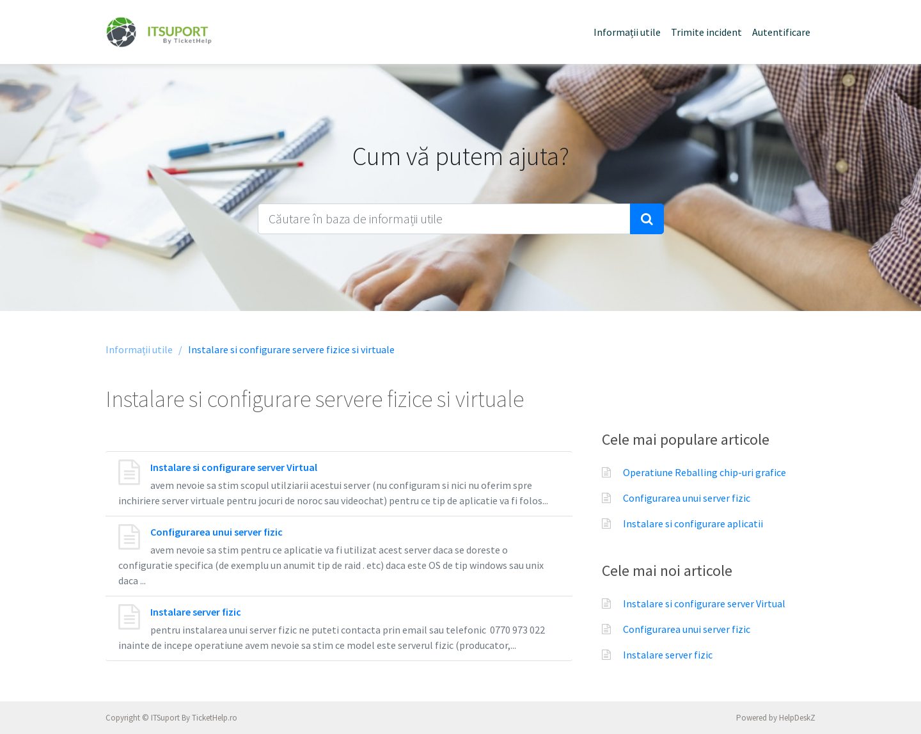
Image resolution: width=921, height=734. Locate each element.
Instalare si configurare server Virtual (233, 467)
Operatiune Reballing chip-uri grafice (704, 472)
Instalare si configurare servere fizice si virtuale (291, 349)
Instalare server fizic (195, 611)
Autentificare (781, 32)
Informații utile (627, 32)
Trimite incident (706, 32)
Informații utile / (144, 349)
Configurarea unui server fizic (216, 531)
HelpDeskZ (797, 717)
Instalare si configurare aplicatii (693, 523)
